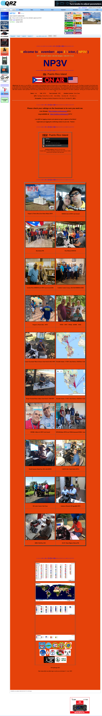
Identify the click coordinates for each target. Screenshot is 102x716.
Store (52, 9)
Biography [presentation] (13, 36)
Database (21, 9)
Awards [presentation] (30, 36)
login (80, 7)
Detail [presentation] (18, 36)
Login (97, 9)
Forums (42, 9)
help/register (84, 7)
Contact (86, 9)
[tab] (13, 36)
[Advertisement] (35, 705)
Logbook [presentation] (24, 36)
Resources (75, 9)
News (32, 9)
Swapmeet (63, 9)
